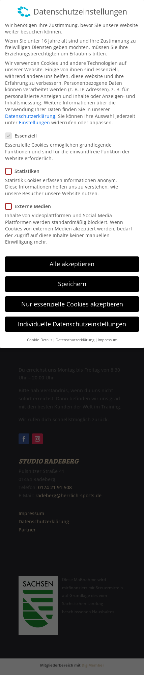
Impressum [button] (107, 332)
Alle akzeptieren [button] (72, 257)
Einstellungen (34, 115)
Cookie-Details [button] (39, 332)
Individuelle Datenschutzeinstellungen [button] (72, 317)
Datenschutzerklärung (30, 109)
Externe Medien (31, 199)
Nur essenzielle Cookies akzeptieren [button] (72, 297)
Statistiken (25, 164)
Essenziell (23, 129)
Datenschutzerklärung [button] (75, 332)
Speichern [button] (72, 277)
